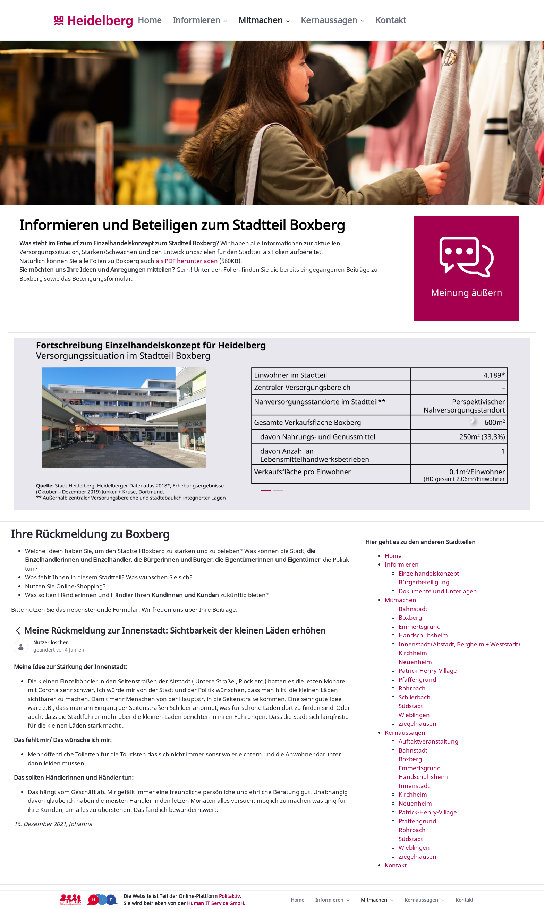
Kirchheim (413, 653)
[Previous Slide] (71, 420)
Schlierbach (415, 697)
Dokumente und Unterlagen (438, 591)
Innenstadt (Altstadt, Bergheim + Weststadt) (459, 644)
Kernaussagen (405, 733)
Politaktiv (229, 896)
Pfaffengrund (417, 679)
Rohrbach (412, 688)
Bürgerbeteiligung (424, 582)
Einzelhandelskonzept (429, 573)
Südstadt (411, 706)
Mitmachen (400, 600)
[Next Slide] (472, 420)
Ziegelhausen (417, 724)
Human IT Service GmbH (215, 903)
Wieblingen (414, 715)
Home (393, 556)
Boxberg (410, 617)
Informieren (402, 564)
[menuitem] (149, 20)
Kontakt (396, 865)
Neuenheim (415, 662)
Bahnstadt (413, 609)
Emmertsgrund (420, 626)
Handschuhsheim (423, 635)
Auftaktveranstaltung (428, 741)
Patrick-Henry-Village (428, 670)
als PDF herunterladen (187, 261)
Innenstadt (414, 786)
